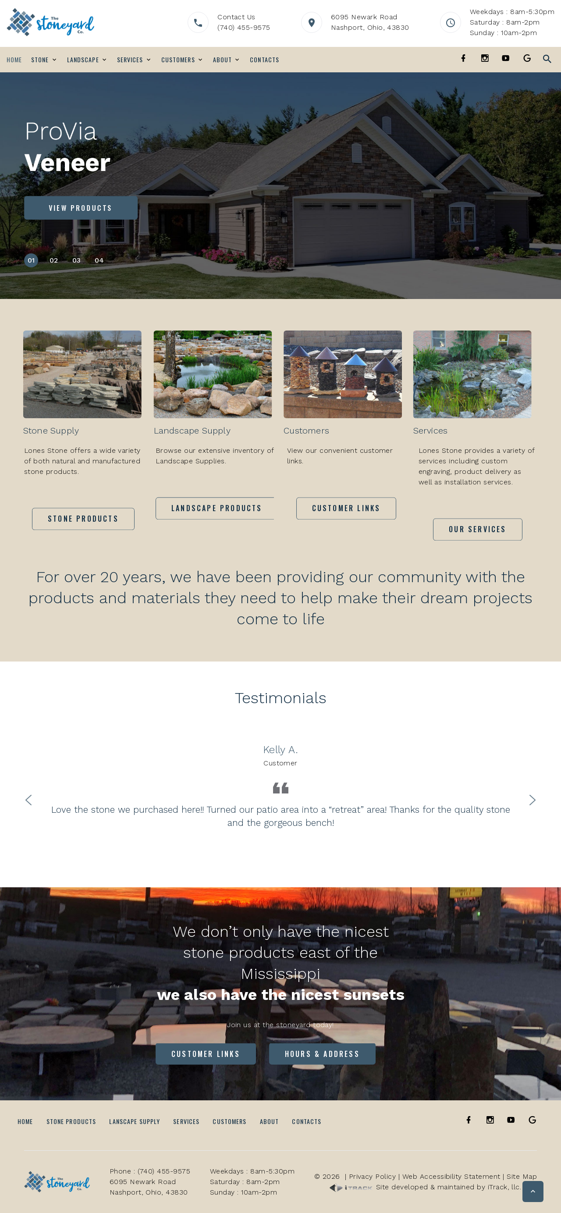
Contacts (264, 59)
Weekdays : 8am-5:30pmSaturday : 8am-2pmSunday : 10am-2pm (512, 22)
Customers (178, 59)
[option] (280, 786)
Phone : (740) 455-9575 (150, 1171)
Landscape (83, 59)
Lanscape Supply (134, 1121)
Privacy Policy (372, 1176)
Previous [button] (28, 799)
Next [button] (532, 799)
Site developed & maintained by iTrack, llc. (425, 1187)
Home (14, 59)
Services (130, 59)
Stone (40, 59)
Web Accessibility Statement (451, 1176)
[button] (532, 1191)
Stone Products (71, 1121)
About (222, 59)
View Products (81, 208)
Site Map (522, 1176)
